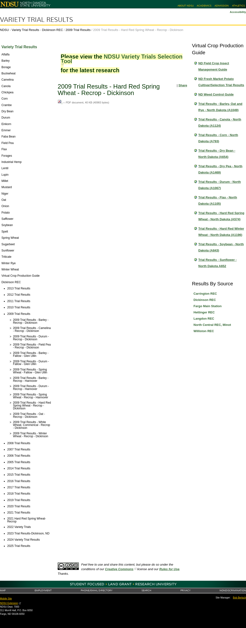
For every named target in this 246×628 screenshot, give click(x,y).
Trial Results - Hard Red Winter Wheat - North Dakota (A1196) (221, 232)
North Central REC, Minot (212, 325)
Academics (204, 5)
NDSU (4, 30)
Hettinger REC (204, 312)
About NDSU (186, 5)
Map (3, 590)
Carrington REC (205, 293)
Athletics (238, 5)
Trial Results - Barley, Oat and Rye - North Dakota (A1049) (220, 107)
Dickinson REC (52, 30)
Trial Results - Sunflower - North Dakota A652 (217, 263)
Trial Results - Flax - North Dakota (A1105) (217, 200)
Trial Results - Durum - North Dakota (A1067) (219, 185)
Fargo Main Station (208, 306)
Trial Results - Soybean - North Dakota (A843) (221, 247)
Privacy (185, 590)
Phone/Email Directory (96, 590)
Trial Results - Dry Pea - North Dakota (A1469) (220, 169)
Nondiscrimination (233, 590)
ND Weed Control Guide (216, 94)
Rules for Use (169, 569)
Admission (222, 5)
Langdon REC (204, 318)
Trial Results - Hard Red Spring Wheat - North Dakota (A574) (221, 216)
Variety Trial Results (36, 20)
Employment (43, 590)
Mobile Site (6, 598)
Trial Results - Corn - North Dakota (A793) (218, 138)
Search (146, 590)
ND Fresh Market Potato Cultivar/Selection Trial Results (221, 82)
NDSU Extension (9, 603)
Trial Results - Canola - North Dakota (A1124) (219, 122)
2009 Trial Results (78, 30)
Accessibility (238, 12)
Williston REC (204, 331)
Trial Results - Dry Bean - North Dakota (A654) (216, 154)
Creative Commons (119, 569)
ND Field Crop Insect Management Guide (213, 66)
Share (182, 85)
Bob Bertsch (239, 597)
